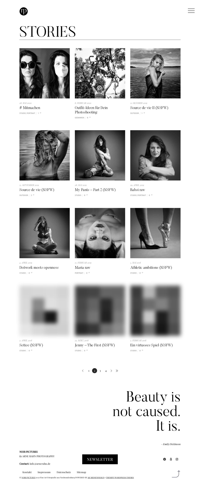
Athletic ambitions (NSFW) (151, 268)
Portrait (31, 113)
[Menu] (191, 10)
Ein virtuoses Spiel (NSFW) (151, 345)
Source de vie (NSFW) (36, 190)
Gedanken (79, 118)
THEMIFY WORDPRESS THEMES (120, 477)
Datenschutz (64, 472)
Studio (22, 113)
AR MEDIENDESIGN (96, 477)
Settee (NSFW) (31, 345)
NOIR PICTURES (28, 477)
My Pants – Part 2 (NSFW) (95, 190)
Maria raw (82, 268)
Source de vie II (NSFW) (149, 108)
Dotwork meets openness (39, 268)
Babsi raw (137, 190)
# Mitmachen (29, 108)
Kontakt (27, 472)
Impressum (44, 472)
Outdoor (134, 113)
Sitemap (81, 472)
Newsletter (100, 459)
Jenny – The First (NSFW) (95, 345)
